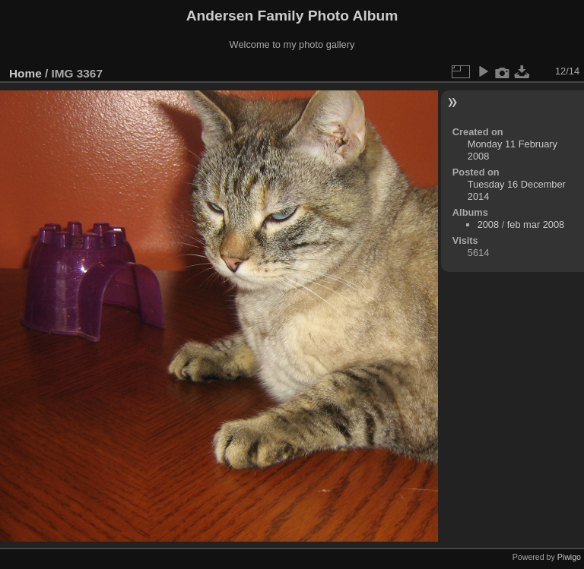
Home (25, 73)
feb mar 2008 (535, 224)
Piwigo (569, 556)
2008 (488, 224)
